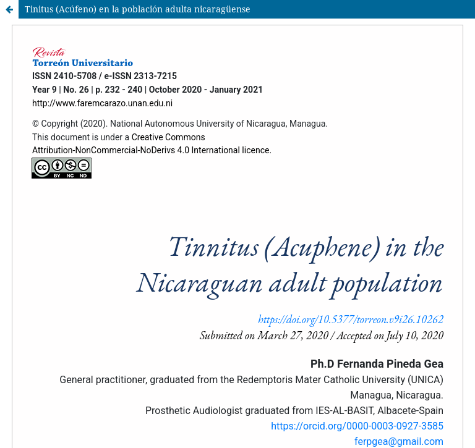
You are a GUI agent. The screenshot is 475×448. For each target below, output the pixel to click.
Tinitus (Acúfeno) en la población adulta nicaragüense (137, 9)
